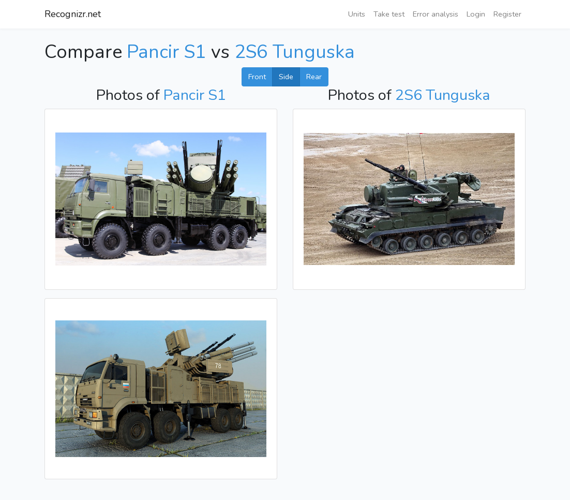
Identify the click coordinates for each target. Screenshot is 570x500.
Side (286, 76)
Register (507, 14)
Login (476, 14)
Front (257, 76)
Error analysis (435, 14)
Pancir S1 (166, 52)
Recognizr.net (72, 14)
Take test (388, 14)
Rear (314, 76)
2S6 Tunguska (294, 52)
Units (356, 14)
